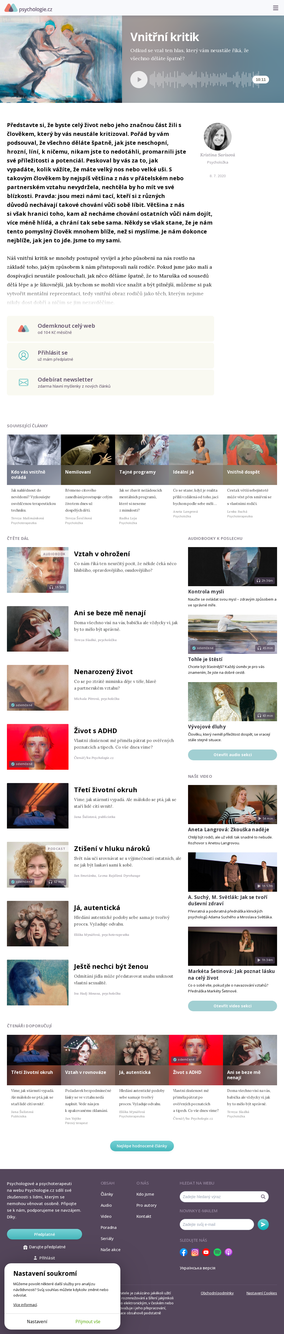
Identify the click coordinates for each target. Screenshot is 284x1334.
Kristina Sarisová (217, 154)
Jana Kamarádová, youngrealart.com (43, 97)
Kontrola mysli (206, 591)
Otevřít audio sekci (233, 754)
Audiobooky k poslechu (215, 538)
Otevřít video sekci (233, 1005)
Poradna (109, 1227)
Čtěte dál (18, 538)
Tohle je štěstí (205, 659)
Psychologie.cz (28, 8)
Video (106, 1216)
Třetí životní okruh (105, 789)
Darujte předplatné (44, 1246)
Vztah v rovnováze (85, 1072)
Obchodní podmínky (217, 1292)
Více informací (25, 1304)
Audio (106, 1205)
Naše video (200, 776)
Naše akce (111, 1249)
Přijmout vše (87, 1321)
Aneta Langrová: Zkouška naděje (228, 829)
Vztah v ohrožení (102, 553)
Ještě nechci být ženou (111, 966)
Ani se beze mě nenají (110, 612)
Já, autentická (97, 907)
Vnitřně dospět (243, 472)
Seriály (107, 1238)
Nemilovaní (78, 472)
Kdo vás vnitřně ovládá (28, 474)
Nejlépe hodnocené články (142, 1145)
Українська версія (197, 1268)
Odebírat (263, 1224)
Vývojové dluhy (207, 726)
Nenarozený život (103, 671)
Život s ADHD (95, 730)
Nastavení (37, 1321)
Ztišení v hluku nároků (112, 848)
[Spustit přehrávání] (139, 79)
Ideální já (183, 472)
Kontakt (143, 1216)
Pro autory (146, 1205)
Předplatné (44, 1234)
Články (107, 1194)
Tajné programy (137, 472)
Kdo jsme (145, 1194)
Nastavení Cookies (262, 1292)
